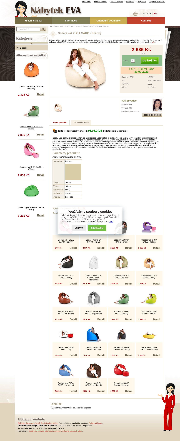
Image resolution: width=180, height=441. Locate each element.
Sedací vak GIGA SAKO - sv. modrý (66, 384)
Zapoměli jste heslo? (157, 1)
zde (111, 221)
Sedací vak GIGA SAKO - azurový (93, 348)
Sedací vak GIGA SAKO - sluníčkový (149, 348)
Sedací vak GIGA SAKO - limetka (149, 312)
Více (154, 42)
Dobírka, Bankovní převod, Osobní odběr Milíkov (38, 423)
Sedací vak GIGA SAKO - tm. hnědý (93, 384)
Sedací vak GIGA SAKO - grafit (121, 241)
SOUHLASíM (97, 228)
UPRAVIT (79, 228)
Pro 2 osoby (21, 48)
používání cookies (36, 431)
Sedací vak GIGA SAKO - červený (121, 384)
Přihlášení (130, 1)
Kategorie (19, 36)
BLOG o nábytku (100, 1)
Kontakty (146, 20)
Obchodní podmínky (108, 20)
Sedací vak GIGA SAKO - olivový (121, 277)
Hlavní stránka (33, 20)
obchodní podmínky (53, 431)
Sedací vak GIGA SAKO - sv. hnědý (66, 312)
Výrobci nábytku (116, 1)
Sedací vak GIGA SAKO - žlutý (149, 277)
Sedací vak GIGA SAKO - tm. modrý (121, 348)
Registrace (142, 1)
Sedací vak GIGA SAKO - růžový (31, 168)
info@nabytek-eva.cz (130, 111)
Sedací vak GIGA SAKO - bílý (66, 348)
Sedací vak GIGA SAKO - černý (66, 277)
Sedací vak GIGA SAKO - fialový (149, 241)
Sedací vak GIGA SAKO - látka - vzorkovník (93, 278)
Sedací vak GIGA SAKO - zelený (31, 128)
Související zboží (81, 123)
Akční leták (86, 1)
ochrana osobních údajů (72, 431)
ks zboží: (149, 13)
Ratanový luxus (95, 423)
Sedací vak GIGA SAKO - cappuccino (93, 312)
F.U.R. (150, 84)
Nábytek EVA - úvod (60, 26)
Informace (71, 20)
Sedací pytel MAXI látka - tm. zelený (31, 208)
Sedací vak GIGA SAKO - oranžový (31, 87)
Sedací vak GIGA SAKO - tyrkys (93, 241)
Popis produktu (60, 123)
